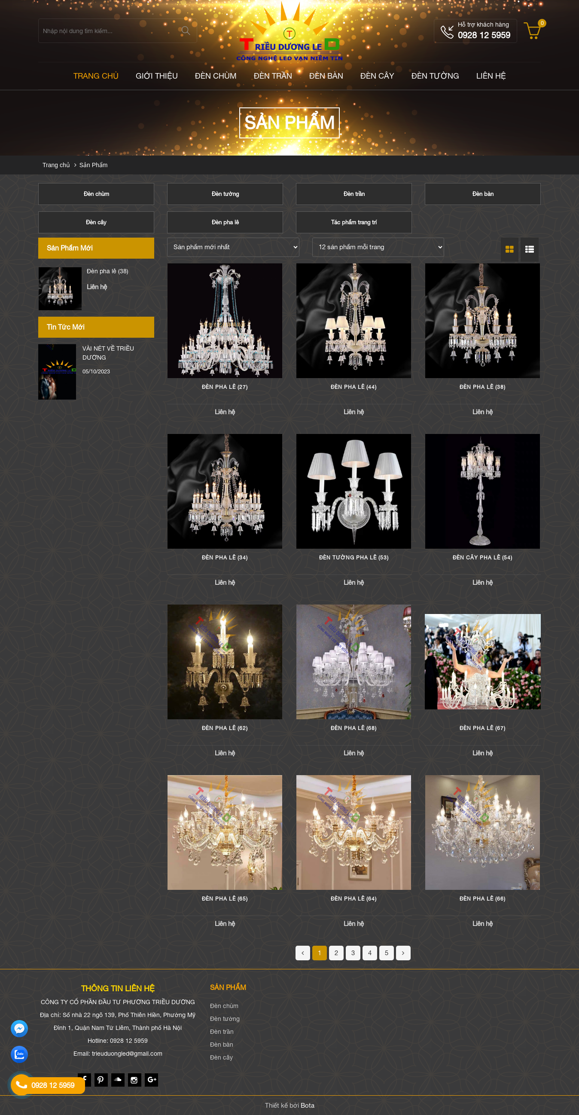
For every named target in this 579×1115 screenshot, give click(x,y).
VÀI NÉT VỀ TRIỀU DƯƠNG (108, 353)
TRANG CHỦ (96, 75)
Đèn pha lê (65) (225, 899)
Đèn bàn (326, 75)
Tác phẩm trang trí (354, 222)
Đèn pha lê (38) (483, 387)
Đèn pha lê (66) (483, 899)
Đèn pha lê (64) (354, 899)
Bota (307, 1105)
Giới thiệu (157, 75)
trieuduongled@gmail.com (127, 1053)
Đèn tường (435, 75)
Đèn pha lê (225, 222)
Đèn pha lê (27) (225, 387)
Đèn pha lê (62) (225, 728)
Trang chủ (56, 165)
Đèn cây (377, 75)
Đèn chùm (216, 75)
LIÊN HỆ (491, 75)
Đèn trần (273, 75)
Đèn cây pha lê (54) (482, 558)
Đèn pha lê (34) (225, 558)
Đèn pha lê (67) (483, 728)
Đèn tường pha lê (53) (354, 558)
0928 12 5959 (484, 35)
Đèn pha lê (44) (107, 271)
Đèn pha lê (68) (354, 728)
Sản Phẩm (93, 165)
